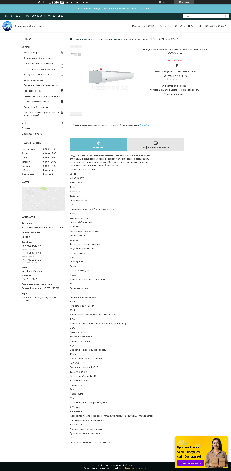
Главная (136, 25)
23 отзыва (167, 2)
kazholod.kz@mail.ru (32, 271)
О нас (167, 25)
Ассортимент (152, 25)
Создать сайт (72, 2)
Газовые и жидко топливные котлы (41, 85)
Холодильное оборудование (38, 58)
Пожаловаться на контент (136, 468)
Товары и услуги (82, 39)
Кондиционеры (31, 52)
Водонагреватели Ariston (36, 101)
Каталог (145, 8)
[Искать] (225, 16)
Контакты (179, 25)
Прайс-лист (194, 25)
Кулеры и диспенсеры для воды (40, 68)
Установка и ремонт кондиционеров (42, 96)
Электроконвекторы (34, 79)
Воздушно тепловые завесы (38, 74)
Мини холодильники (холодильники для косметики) (41, 113)
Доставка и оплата (215, 25)
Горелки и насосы (32, 90)
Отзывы (26, 128)
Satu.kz (129, 465)
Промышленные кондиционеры (40, 63)
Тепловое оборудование (36, 107)
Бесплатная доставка (175, 85)
